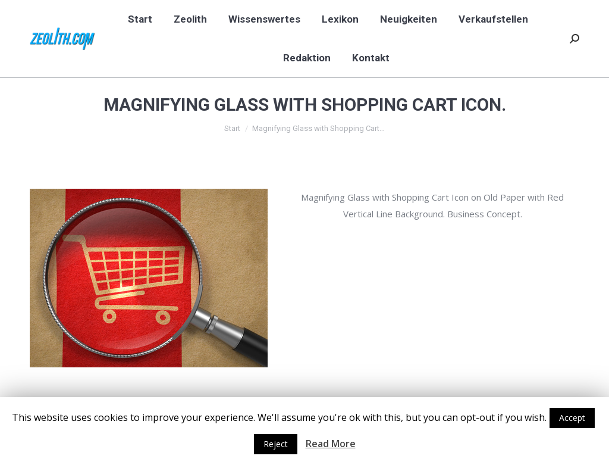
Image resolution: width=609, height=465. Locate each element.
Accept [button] (572, 417)
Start (232, 128)
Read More (331, 443)
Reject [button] (275, 444)
